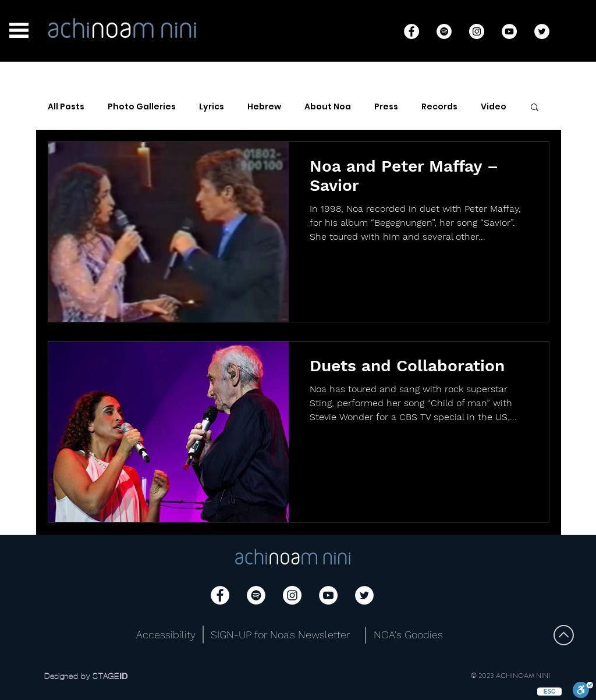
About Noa (327, 107)
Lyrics (211, 107)
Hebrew (264, 107)
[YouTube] (509, 31)
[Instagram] (476, 31)
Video (493, 107)
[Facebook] (411, 31)
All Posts (66, 107)
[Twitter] (541, 31)
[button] (19, 30)
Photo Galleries (142, 107)
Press (386, 107)
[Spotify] (444, 31)
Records (439, 107)
